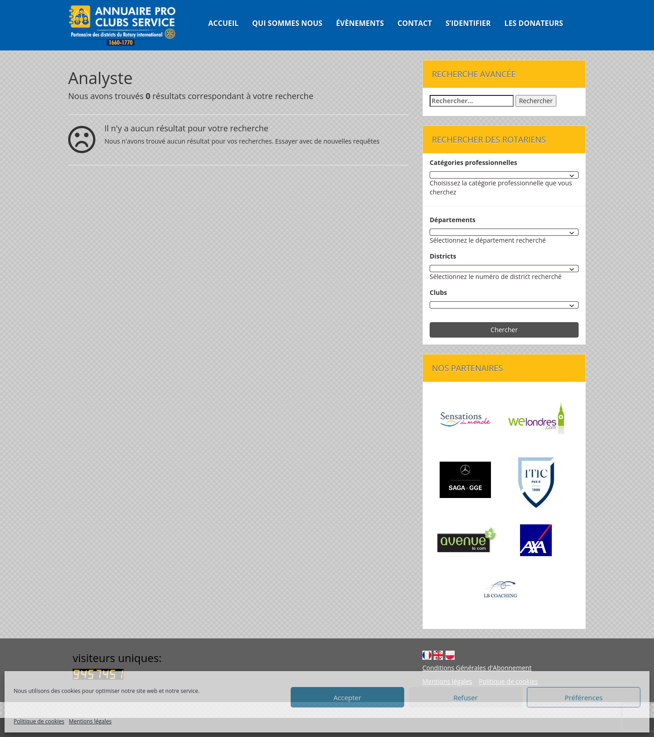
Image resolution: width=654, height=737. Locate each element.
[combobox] (504, 175)
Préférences (584, 697)
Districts (443, 256)
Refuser (465, 697)
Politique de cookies (39, 721)
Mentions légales (90, 721)
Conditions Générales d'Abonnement (476, 667)
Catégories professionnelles (473, 162)
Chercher (504, 329)
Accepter (347, 697)
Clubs (438, 292)
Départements (453, 219)
